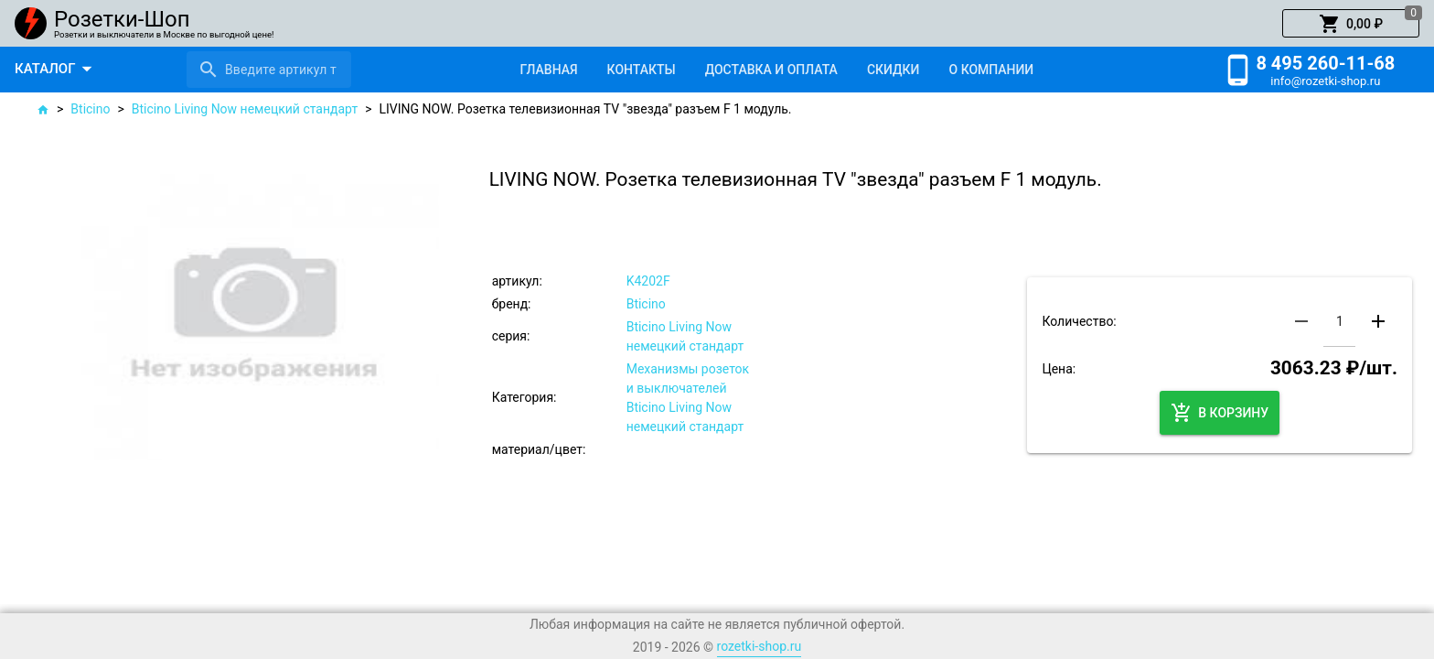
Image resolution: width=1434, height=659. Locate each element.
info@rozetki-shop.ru (1325, 81)
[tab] (548, 69)
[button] (1350, 23)
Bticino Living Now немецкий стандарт (245, 109)
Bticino (90, 109)
